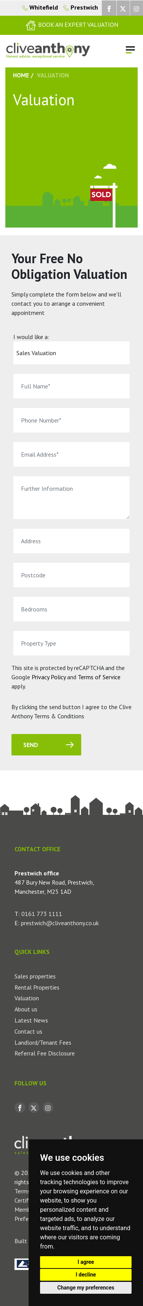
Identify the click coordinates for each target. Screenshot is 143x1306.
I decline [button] (86, 1275)
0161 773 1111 (41, 914)
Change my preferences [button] (85, 1288)
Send (30, 745)
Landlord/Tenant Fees (42, 1042)
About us (25, 1009)
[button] (71, 25)
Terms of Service (99, 677)
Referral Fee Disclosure (44, 1053)
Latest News (31, 1020)
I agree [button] (85, 1262)
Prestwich (78, 7)
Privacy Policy (49, 677)
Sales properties (35, 976)
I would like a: (31, 337)
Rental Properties (36, 987)
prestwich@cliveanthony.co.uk (60, 923)
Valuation (26, 998)
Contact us (28, 1031)
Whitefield (40, 7)
